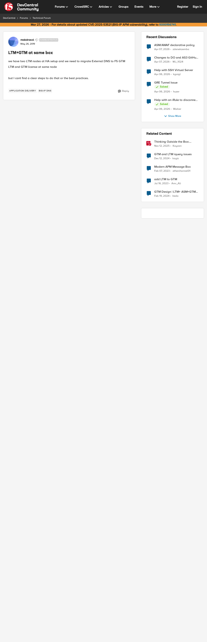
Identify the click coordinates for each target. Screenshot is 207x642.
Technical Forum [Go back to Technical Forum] (42, 18)
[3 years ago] (162, 171)
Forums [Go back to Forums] (24, 18)
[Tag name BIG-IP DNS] (45, 91)
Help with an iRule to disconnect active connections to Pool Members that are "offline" (176, 100)
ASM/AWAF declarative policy (174, 45)
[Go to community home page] (21, 7)
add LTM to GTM (165, 179)
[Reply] (123, 91)
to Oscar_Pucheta (82, 380)
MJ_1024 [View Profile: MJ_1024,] (178, 61)
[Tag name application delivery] (22, 91)
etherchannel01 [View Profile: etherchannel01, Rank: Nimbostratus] (181, 171)
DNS (16, 142)
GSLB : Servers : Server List (43, 142)
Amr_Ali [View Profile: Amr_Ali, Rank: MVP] (176, 183)
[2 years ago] (161, 196)
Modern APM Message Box (172, 166)
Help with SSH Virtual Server (173, 70)
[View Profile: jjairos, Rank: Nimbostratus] (17, 183)
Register (182, 6)
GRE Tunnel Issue (165, 82)
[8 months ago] (162, 146)
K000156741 (167, 24)
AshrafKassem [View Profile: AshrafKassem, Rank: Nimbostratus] (37, 380)
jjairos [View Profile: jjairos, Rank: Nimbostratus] (27, 181)
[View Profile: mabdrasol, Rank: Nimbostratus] (13, 42)
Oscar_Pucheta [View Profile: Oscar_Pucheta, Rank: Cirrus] (33, 315)
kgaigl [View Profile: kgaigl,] (177, 74)
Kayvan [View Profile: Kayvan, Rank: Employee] (177, 145)
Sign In (197, 6)
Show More (172, 116)
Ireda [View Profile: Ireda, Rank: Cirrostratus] (175, 196)
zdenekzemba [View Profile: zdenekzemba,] (181, 49)
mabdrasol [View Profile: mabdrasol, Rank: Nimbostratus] (27, 40)
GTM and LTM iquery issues (173, 154)
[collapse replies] (4, 117)
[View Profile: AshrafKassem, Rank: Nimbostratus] (22, 382)
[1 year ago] (161, 158)
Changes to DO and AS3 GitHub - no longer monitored (176, 57)
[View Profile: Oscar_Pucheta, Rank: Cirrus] (17, 317)
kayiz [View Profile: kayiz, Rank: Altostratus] (175, 158)
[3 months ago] (162, 49)
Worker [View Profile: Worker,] (177, 109)
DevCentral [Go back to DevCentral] (9, 18)
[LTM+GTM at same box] (29, 121)
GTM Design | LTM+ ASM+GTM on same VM (175, 191)
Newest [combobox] (129, 105)
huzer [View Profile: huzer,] (176, 91)
